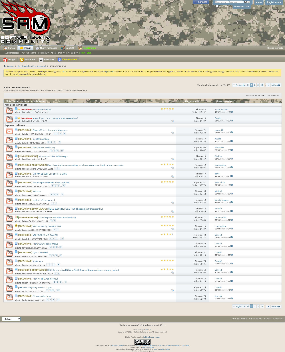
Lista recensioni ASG (43, 109)
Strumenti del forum (254, 95)
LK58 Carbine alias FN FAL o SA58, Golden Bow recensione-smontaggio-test (83, 270)
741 (204, 182)
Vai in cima (278, 318)
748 (204, 235)
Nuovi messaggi (12, 53)
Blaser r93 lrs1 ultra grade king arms (50, 130)
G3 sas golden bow (42, 296)
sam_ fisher (29, 283)
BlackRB (27, 195)
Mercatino (27, 60)
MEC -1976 (29, 134)
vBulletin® (147, 329)
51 (205, 252)
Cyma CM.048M (40, 252)
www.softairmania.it (148, 347)
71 (205, 130)
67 (205, 138)
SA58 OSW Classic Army (44, 147)
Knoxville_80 (29, 273)
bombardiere (30, 169)
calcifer (27, 239)
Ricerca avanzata (275, 48)
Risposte (189, 101)
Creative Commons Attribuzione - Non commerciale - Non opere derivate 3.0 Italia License (162, 345)
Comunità (42, 53)
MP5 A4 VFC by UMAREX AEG (47, 226)
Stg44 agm (38, 261)
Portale (9, 48)
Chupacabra (29, 211)
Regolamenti (88, 48)
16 (205, 226)
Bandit (27, 121)
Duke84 (27, 221)
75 (64, 186)
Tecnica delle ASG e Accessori (32, 66)
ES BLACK (28, 186)
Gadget (9, 60)
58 (205, 191)
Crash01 (27, 112)
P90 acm (37, 191)
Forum (25, 48)
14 (205, 270)
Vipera (27, 248)
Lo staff (67, 48)
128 (204, 287)
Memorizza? (222, 6)
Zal (25, 291)
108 (204, 147)
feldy (26, 143)
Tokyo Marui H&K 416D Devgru (53, 156)
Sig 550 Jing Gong (41, 138)
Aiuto (259, 2)
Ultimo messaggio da (225, 101)
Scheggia (28, 203)
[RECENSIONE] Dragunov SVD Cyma (35, 287)
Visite (197, 101)
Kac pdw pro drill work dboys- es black (51, 182)
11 (262, 85)
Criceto (27, 176)
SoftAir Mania (255, 318)
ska (25, 300)
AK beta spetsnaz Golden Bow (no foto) (57, 217)
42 (205, 243)
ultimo (276, 85)
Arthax (27, 159)
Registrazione (274, 2)
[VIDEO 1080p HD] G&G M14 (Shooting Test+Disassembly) (75, 208)
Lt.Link (27, 256)
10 (205, 200)
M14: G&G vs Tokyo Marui (45, 243)
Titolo (8, 101)
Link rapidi (70, 53)
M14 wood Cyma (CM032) (45, 278)
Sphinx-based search (151, 337)
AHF (26, 265)
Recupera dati (241, 6)
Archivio (267, 318)
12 (205, 165)
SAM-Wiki (46, 60)
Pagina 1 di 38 (242, 85)
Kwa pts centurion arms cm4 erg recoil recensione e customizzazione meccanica (85, 165)
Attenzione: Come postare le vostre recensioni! (55, 118)
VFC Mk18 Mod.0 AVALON (45, 235)
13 (58, 291)
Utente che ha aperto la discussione (29, 101)
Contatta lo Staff (240, 318)
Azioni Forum (57, 53)
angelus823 (29, 230)
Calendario (31, 53)
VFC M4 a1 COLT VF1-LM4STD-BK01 (50, 173)
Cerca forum (272, 95)
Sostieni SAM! (67, 60)
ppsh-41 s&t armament (44, 200)
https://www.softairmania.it (161, 349)
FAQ (23, 53)
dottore (27, 151)
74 (205, 278)
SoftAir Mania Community (117, 345)
